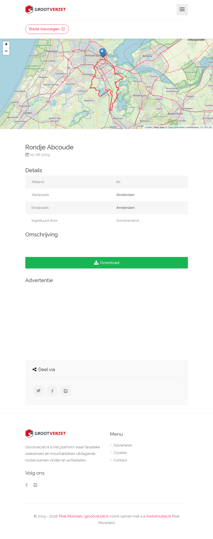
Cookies (120, 453)
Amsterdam (125, 195)
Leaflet (148, 127)
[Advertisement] (106, 320)
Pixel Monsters (71, 516)
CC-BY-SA (206, 127)
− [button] (6, 51)
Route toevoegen (47, 29)
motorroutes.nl (158, 516)
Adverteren (123, 445)
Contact (120, 460)
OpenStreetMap (176, 127)
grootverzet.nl (96, 516)
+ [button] (6, 44)
